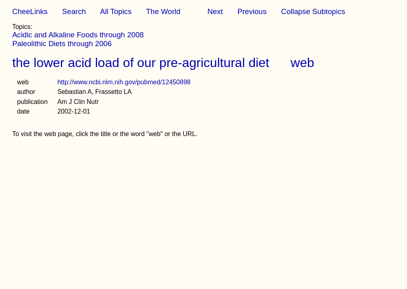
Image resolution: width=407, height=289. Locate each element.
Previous (252, 11)
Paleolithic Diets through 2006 (62, 43)
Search (74, 11)
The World (163, 11)
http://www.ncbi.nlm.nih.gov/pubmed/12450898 (124, 82)
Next (215, 11)
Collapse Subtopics (313, 11)
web (302, 62)
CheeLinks (29, 11)
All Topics (115, 11)
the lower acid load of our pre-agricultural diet (140, 62)
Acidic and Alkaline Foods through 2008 (78, 35)
